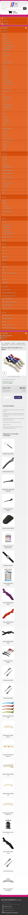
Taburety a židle (7, 228)
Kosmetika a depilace (7, 318)
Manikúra (4, 244)
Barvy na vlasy (5, 141)
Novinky (4, 21)
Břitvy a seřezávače (8, 61)
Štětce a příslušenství (8, 177)
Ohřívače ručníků (7, 208)
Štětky (5, 86)
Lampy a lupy (6, 165)
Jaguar (5, 59)
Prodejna (2, 338)
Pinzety (5, 176)
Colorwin (6, 148)
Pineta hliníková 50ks (8, 698)
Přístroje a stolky (6, 308)
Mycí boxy (6, 38)
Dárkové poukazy (6, 289)
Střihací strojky (7, 50)
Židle (5, 161)
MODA (5, 125)
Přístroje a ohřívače (8, 167)
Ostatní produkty (7, 88)
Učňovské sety (5, 91)
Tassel (5, 133)
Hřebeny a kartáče (8, 104)
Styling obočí (6, 187)
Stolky (5, 119)
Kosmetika (4, 154)
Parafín (4, 190)
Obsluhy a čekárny (8, 42)
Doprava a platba (4, 337)
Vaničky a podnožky (8, 234)
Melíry (5, 150)
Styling (5, 135)
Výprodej (4, 24)
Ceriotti (4, 113)
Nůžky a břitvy (5, 53)
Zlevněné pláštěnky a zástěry (9, 292)
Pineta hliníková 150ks (8, 680)
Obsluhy (5, 123)
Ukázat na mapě (8, 906)
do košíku (18, 397)
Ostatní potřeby (7, 108)
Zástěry (5, 72)
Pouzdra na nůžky (7, 63)
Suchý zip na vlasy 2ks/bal (8, 528)
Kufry (3, 193)
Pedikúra (4, 218)
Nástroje (4, 240)
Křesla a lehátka (7, 224)
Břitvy (5, 102)
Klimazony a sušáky (8, 121)
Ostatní (5, 57)
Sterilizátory (6, 226)
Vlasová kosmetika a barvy (8, 328)
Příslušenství (6, 185)
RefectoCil (4, 180)
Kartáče (5, 76)
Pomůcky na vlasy (8, 80)
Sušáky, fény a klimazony (9, 46)
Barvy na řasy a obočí (8, 183)
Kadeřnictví (5, 31)
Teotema (5, 131)
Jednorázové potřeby (8, 84)
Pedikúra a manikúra (7, 305)
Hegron (5, 137)
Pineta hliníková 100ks (8, 870)
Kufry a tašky (6, 68)
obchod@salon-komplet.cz (11, 912)
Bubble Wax (5, 282)
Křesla (5, 36)
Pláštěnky (6, 70)
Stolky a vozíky (7, 44)
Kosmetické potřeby (7, 173)
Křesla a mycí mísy (8, 96)
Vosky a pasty (5, 267)
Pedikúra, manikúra (7, 324)
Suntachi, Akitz (7, 55)
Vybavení (4, 34)
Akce (3, 18)
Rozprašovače (7, 78)
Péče (3, 276)
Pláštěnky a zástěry (8, 106)
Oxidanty (6, 146)
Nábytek (4, 200)
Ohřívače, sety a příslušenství (9, 273)
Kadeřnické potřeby (7, 315)
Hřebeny (5, 74)
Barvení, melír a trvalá (8, 82)
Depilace (4, 264)
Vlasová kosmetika (6, 128)
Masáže (4, 197)
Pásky (3, 270)
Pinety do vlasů (4, 344)
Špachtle (4, 279)
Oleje (3, 214)
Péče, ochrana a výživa (9, 138)
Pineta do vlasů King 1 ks (8, 471)
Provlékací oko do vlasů (8, 453)
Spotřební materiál (6, 237)
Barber (3, 94)
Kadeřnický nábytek (7, 299)
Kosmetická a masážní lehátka (9, 302)
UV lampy (4, 250)
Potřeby (4, 66)
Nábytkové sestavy (8, 48)
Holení (5, 110)
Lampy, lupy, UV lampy (9, 232)
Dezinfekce (4, 286)
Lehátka (5, 159)
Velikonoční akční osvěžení (8, 296)
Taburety (5, 40)
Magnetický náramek (8, 565)
